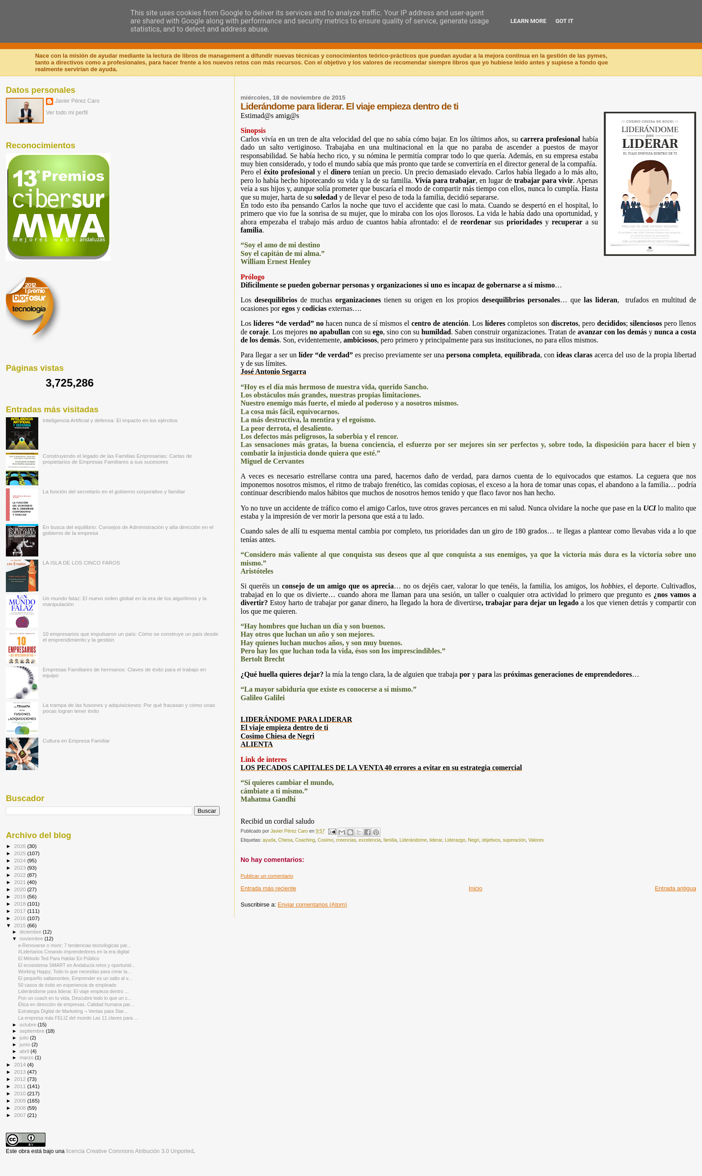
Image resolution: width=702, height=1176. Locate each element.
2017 (20, 911)
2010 (20, 1093)
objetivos (491, 840)
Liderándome (413, 840)
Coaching (305, 840)
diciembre (31, 931)
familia (390, 840)
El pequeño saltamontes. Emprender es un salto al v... (75, 978)
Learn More (529, 21)
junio (26, 1044)
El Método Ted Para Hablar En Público (58, 958)
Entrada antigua (675, 888)
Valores (535, 840)
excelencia (370, 840)
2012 (20, 1079)
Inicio (475, 888)
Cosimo (325, 840)
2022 (20, 875)
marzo (27, 1057)
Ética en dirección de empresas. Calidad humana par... (76, 1004)
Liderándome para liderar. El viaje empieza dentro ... (73, 991)
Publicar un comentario (266, 876)
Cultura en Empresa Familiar (76, 740)
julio (25, 1037)
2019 (20, 896)
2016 (20, 918)
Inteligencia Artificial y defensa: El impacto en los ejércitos (110, 420)
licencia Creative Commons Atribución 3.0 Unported (130, 1151)
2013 (20, 1072)
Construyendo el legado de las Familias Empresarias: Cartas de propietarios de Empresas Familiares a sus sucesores (117, 459)
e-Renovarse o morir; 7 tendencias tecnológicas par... (74, 945)
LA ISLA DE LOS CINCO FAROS (81, 562)
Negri (473, 840)
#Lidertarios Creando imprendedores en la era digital (73, 951)
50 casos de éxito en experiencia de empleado (67, 985)
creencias (346, 840)
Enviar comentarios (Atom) (312, 904)
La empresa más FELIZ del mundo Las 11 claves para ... (78, 1018)
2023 (20, 868)
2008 (20, 1108)
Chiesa (285, 840)
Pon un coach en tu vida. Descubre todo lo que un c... (74, 998)
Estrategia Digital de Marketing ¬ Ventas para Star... (72, 1011)
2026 (20, 846)
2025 (20, 853)
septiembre (33, 1031)
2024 (20, 860)
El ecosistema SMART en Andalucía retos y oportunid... (76, 965)
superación (514, 840)
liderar (436, 840)
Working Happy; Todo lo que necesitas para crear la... (74, 971)
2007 (20, 1115)
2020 (20, 889)
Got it (564, 21)
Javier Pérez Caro (77, 101)
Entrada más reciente (268, 888)
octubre (29, 1024)
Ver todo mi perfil (67, 112)
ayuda (269, 840)
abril (25, 1051)
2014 (20, 1064)
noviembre (32, 938)
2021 (20, 882)
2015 (20, 925)
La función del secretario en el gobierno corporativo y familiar (114, 491)
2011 (20, 1086)
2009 (20, 1100)
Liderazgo (455, 840)
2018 (20, 904)
